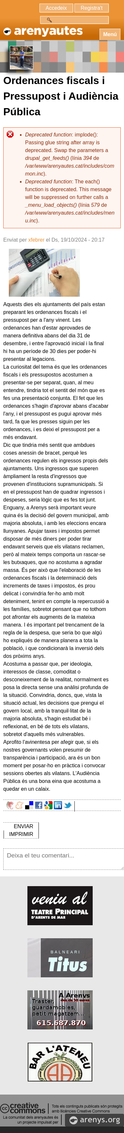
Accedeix (56, 8)
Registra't (91, 8)
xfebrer (36, 240)
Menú (110, 34)
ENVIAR (23, 826)
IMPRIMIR (21, 834)
